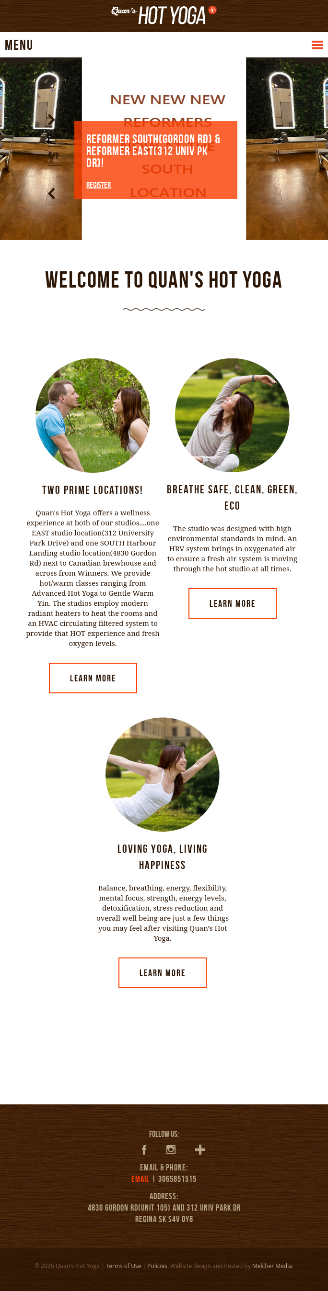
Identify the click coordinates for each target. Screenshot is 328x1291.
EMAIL (140, 1179)
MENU (19, 45)
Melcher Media (272, 1266)
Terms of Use (123, 1266)
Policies (157, 1266)
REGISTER (98, 185)
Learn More (93, 678)
